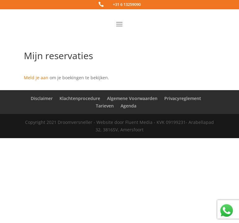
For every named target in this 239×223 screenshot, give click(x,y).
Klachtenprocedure (80, 98)
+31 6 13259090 (127, 4)
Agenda (128, 106)
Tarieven (105, 106)
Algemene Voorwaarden (132, 98)
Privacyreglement (182, 98)
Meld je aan (36, 78)
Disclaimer (42, 98)
